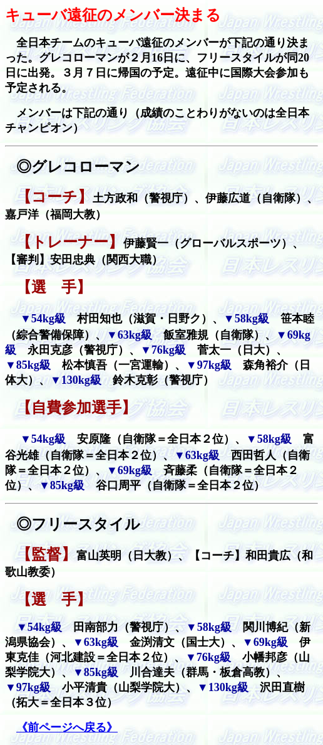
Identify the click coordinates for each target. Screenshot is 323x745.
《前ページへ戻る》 (67, 727)
